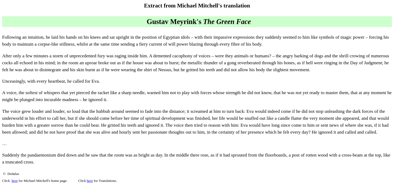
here (15, 181)
